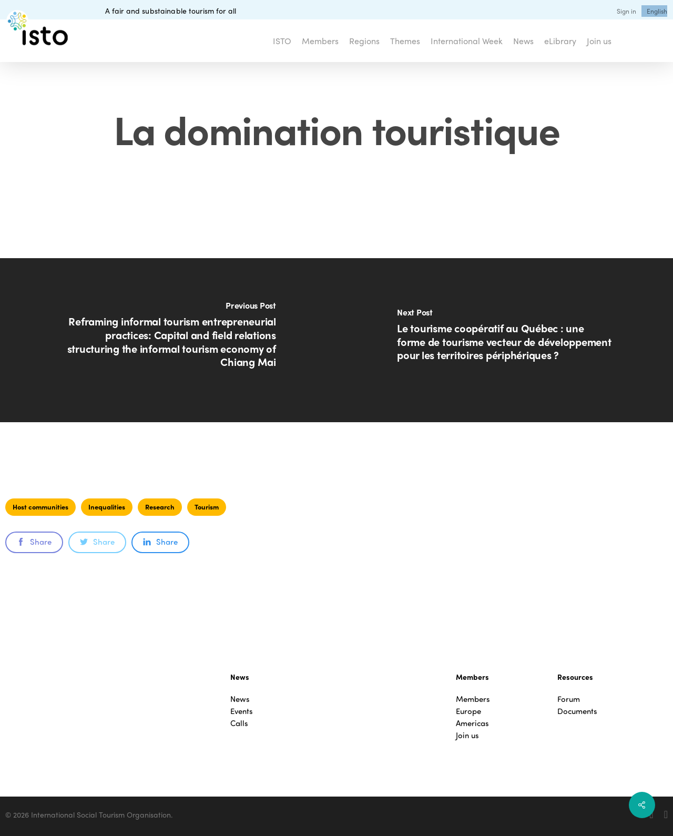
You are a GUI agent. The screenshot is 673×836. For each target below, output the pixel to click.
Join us (467, 735)
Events (241, 711)
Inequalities (106, 507)
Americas (472, 723)
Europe (468, 711)
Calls (239, 723)
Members (473, 699)
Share (34, 541)
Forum (568, 699)
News (240, 699)
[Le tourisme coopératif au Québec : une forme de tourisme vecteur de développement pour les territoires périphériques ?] (504, 340)
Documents (577, 711)
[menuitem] (657, 11)
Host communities (40, 507)
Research (160, 507)
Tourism (207, 507)
